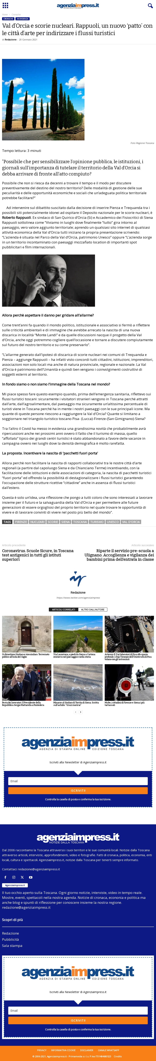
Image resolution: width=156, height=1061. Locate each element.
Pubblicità (10, 939)
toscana (80, 522)
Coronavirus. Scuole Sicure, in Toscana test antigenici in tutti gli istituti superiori (38, 555)
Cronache (8, 18)
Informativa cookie (63, 1050)
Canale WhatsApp (108, 1050)
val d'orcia (131, 522)
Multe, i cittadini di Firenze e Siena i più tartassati (124, 704)
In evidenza (22, 18)
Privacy (41, 1050)
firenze (21, 522)
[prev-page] (76, 712)
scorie (53, 522)
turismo (96, 522)
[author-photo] (78, 578)
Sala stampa (12, 945)
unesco (113, 522)
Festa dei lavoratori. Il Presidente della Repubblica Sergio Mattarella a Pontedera (23, 704)
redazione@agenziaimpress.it (39, 869)
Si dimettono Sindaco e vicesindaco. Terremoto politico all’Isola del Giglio (25, 655)
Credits (118, 1056)
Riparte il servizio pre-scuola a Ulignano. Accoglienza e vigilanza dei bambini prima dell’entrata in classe (119, 555)
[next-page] (81, 712)
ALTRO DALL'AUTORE (92, 609)
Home (5, 14)
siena (65, 522)
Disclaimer (86, 1050)
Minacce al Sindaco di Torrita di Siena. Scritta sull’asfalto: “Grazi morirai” (76, 704)
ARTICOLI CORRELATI (63, 609)
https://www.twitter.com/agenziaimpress (78, 597)
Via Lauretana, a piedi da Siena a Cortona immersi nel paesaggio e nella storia (74, 655)
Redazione (10, 39)
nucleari (37, 522)
